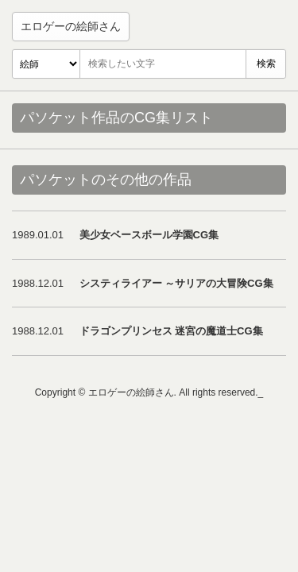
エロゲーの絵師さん (71, 26)
